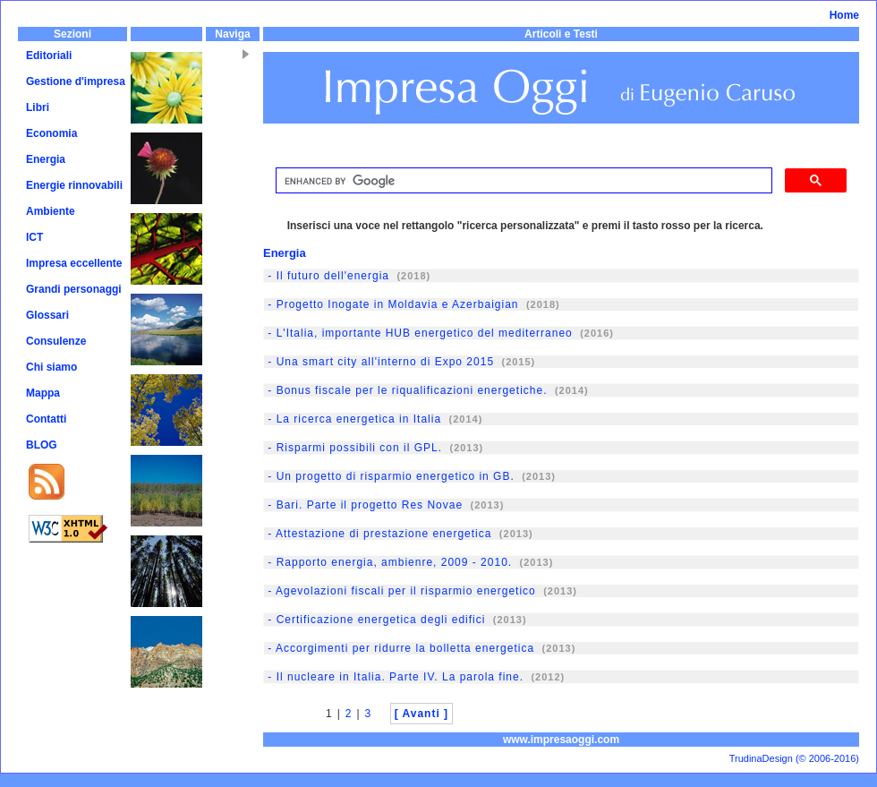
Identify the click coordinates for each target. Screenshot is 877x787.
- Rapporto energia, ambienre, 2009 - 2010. (388, 562)
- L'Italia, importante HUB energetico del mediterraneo (418, 333)
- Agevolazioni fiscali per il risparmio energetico (400, 591)
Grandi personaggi (74, 289)
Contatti (46, 419)
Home (844, 15)
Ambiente (50, 211)
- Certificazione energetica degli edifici (374, 619)
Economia (51, 133)
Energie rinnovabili (74, 185)
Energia (45, 159)
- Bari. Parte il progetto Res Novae (363, 505)
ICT (34, 237)
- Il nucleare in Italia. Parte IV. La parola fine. (394, 677)
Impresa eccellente (74, 263)
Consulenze (56, 341)
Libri (37, 107)
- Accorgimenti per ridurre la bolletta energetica (399, 648)
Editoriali (49, 55)
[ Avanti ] (421, 713)
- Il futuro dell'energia (326, 275)
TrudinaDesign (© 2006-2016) (794, 758)
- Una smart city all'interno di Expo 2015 (379, 361)
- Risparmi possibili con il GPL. (353, 447)
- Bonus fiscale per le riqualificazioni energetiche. (405, 390)
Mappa (43, 393)
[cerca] (522, 181)
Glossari (47, 315)
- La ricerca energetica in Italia (352, 419)
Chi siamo (51, 367)
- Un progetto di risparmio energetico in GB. (389, 476)
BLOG (41, 445)
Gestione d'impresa (75, 81)
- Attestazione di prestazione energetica (377, 533)
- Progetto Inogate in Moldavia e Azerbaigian (391, 304)
